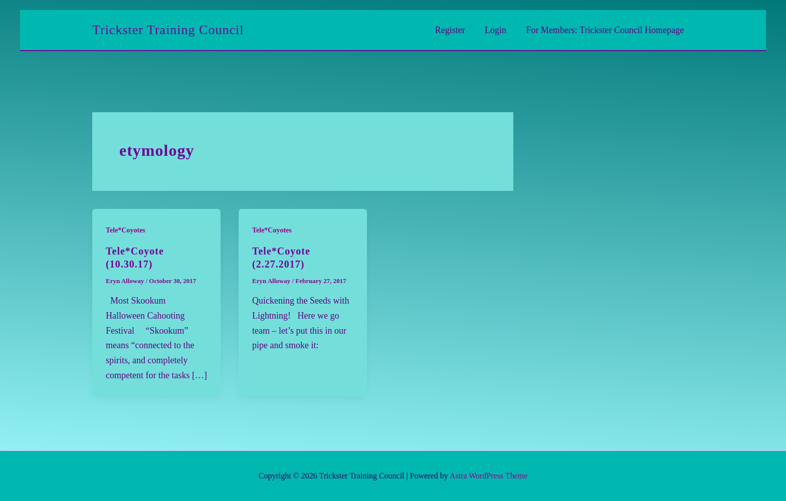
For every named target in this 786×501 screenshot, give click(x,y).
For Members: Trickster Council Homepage (606, 30)
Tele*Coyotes (125, 230)
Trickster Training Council (168, 30)
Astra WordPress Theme (488, 475)
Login (498, 30)
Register (454, 30)
